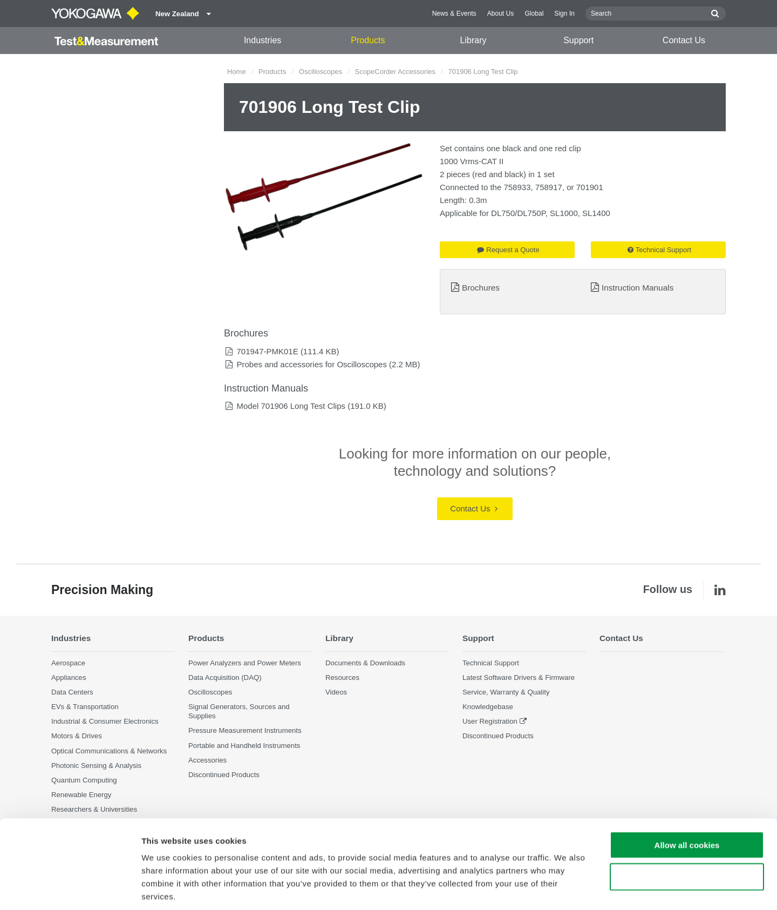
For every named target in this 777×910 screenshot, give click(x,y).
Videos (336, 692)
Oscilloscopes (320, 72)
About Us (500, 13)
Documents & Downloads (365, 663)
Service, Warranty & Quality (505, 692)
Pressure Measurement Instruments (245, 731)
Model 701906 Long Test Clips (290, 405)
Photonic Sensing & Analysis (96, 765)
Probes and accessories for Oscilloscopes (311, 364)
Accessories (207, 760)
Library (473, 40)
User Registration (489, 721)
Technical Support (659, 250)
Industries (262, 40)
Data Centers (72, 692)
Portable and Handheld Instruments (244, 746)
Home (236, 72)
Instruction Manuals (637, 287)
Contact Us (684, 40)
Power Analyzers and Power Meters (244, 663)
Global (533, 13)
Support (578, 40)
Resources (342, 677)
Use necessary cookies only (687, 825)
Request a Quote (508, 250)
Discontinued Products (498, 736)
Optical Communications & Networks (109, 751)
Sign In (564, 13)
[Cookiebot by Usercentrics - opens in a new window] (70, 889)
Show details (566, 888)
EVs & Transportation (85, 707)
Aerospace (68, 663)
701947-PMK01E (267, 351)
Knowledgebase (487, 707)
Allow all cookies (687, 793)
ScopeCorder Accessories (395, 72)
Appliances (68, 677)
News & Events (454, 13)
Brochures (481, 287)
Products (368, 40)
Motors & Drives (76, 736)
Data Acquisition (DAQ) (225, 677)
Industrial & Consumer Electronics (105, 721)
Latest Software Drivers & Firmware (518, 677)
